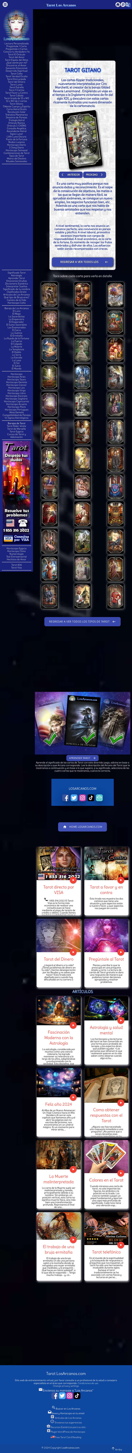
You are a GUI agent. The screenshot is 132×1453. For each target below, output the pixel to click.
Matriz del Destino (16, 158)
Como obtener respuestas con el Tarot (106, 1115)
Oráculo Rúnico (16, 122)
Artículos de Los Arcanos (16, 294)
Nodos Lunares (16, 142)
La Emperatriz (16, 319)
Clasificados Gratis (16, 291)
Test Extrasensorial (16, 556)
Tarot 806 (16, 564)
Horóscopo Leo (16, 387)
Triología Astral (17, 120)
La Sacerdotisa (16, 316)
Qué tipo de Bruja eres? (16, 297)
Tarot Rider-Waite (16, 426)
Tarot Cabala (16, 95)
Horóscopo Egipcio (17, 548)
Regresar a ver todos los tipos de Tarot (84, 262)
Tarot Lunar (16, 84)
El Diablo (16, 352)
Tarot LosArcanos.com (66, 1373)
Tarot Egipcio (17, 431)
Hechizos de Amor (16, 559)
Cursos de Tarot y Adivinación (16, 436)
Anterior (71, 175)
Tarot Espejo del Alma (16, 59)
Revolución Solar (17, 111)
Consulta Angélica (16, 128)
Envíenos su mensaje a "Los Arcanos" (65, 1390)
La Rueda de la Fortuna (16, 338)
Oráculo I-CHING (16, 125)
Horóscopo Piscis (17, 406)
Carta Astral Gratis (17, 109)
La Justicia (16, 332)
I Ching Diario (16, 147)
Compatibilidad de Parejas (17, 415)
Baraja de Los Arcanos (16, 308)
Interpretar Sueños (16, 286)
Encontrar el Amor (16, 65)
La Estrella (16, 357)
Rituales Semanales (16, 161)
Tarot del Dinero (16, 81)
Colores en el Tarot (106, 1180)
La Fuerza (16, 341)
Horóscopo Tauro (16, 379)
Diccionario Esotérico (16, 283)
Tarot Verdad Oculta (17, 76)
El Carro (16, 330)
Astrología (16, 275)
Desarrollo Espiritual (17, 70)
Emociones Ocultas (16, 280)
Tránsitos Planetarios (16, 114)
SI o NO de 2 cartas (16, 101)
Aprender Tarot (16, 278)
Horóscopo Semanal (17, 150)
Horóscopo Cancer (16, 384)
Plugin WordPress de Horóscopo (66, 1431)
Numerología (16, 553)
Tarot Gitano (16, 103)
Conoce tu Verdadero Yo (16, 51)
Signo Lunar (16, 133)
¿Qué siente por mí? (16, 62)
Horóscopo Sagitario (17, 398)
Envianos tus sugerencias (66, 1422)
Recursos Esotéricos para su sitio (66, 1427)
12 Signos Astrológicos (16, 417)
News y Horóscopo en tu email (66, 1413)
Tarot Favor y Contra (16, 92)
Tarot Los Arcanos (61, 5)
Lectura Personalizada (16, 43)
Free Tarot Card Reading (66, 1437)
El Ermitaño (16, 335)
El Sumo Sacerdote (16, 324)
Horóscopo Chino (16, 551)
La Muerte (16, 346)
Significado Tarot (17, 272)
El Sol (16, 363)
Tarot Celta (17, 73)
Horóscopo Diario (16, 144)
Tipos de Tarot (16, 155)
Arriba (116, 1448)
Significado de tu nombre (16, 289)
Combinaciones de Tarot (17, 153)
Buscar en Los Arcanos (66, 1408)
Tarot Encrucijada (16, 79)
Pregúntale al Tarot (106, 959)
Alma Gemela (16, 412)
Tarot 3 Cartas (16, 90)
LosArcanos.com (70, 1447)
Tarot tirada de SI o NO (16, 98)
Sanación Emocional (16, 68)
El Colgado (16, 343)
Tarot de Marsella (16, 428)
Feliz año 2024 (58, 1104)
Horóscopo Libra (17, 393)
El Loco (16, 311)
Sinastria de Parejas (16, 117)
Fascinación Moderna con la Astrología (58, 1038)
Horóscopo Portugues (16, 409)
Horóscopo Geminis (16, 382)
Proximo (94, 175)
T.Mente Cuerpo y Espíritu (16, 106)
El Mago (16, 313)
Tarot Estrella (16, 87)
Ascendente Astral (16, 131)
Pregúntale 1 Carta (16, 46)
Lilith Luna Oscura (16, 136)
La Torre (16, 354)
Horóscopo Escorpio (16, 395)
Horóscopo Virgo (16, 390)
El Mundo (16, 368)
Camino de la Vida (16, 300)
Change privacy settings (66, 1385)
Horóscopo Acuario (16, 404)
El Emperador (16, 321)
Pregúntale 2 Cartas (16, 48)
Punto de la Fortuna (16, 139)
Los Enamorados (17, 327)
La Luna (16, 360)
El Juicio (16, 365)
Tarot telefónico (106, 1251)
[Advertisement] (16, 216)
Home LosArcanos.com (82, 827)
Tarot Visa (16, 567)
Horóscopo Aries (16, 376)
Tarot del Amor (17, 57)
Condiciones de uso (88, 1383)
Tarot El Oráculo (16, 54)
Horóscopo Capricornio (16, 401)
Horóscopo (17, 374)
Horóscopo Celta (17, 302)
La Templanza (16, 349)
